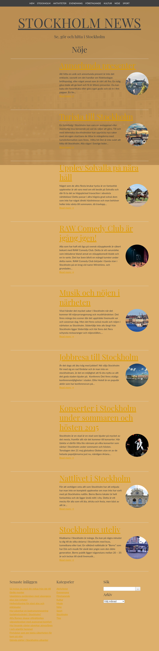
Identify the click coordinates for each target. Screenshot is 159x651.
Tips (59, 617)
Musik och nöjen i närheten (89, 297)
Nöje (117, 3)
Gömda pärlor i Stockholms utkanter (29, 639)
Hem (31, 3)
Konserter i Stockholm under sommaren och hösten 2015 (97, 417)
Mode (60, 603)
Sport (126, 3)
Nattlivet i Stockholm (95, 478)
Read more (66, 95)
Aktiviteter (59, 3)
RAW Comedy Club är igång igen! (96, 233)
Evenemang (76, 3)
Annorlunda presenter (97, 65)
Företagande (93, 3)
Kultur (108, 3)
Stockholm (43, 3)
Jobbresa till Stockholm (98, 357)
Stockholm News (79, 22)
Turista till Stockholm (96, 116)
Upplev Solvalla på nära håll (98, 172)
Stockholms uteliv (89, 529)
